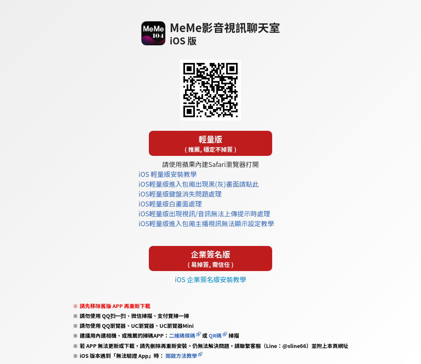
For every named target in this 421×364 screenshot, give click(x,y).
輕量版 (210, 143)
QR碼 (215, 335)
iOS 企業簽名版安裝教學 (210, 279)
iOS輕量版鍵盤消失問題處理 (180, 194)
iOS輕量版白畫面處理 (170, 204)
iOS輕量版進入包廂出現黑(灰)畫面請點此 (199, 184)
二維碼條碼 (182, 335)
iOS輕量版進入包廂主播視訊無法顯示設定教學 (206, 223)
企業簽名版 (210, 258)
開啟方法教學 (180, 355)
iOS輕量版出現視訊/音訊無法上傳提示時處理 (204, 213)
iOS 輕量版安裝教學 (168, 174)
